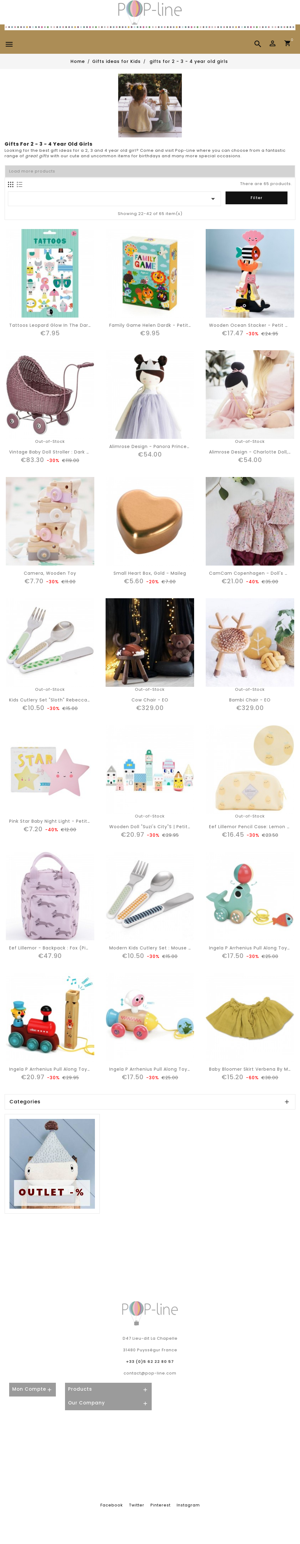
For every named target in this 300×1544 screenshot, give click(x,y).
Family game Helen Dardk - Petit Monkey (158, 325)
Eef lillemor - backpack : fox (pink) (51, 948)
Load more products (32, 171)
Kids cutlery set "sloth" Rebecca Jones (56, 700)
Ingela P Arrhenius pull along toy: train (55, 1069)
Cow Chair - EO (150, 700)
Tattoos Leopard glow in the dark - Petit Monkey (68, 325)
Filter (256, 198)
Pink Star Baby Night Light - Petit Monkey (58, 821)
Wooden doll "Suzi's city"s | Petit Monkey (158, 827)
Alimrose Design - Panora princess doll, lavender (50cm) (178, 446)
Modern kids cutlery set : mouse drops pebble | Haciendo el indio (187, 948)
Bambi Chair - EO (250, 700)
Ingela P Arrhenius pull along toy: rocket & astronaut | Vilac (181, 1069)
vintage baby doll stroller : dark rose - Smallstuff (68, 452)
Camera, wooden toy (50, 573)
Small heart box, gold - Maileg (150, 573)
